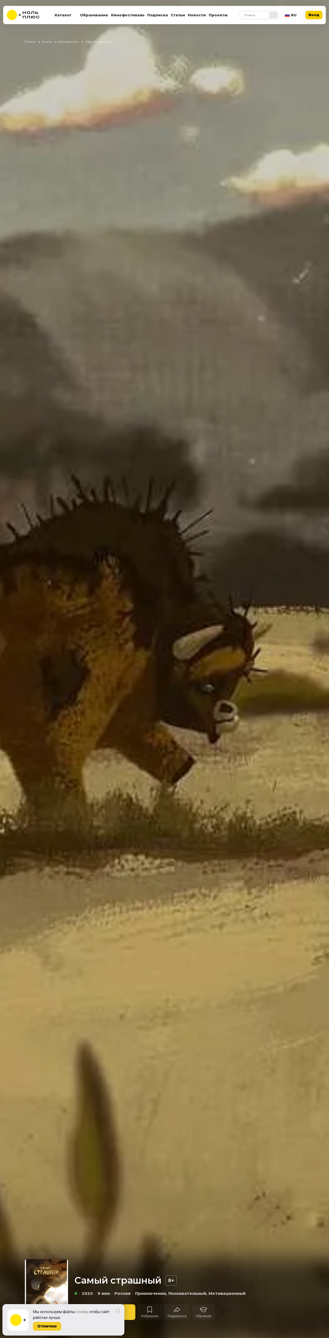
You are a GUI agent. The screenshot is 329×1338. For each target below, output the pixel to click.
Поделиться (177, 1316)
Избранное (149, 1316)
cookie (82, 1311)
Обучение (203, 1316)
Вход (314, 14)
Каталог (63, 15)
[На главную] (26, 15)
